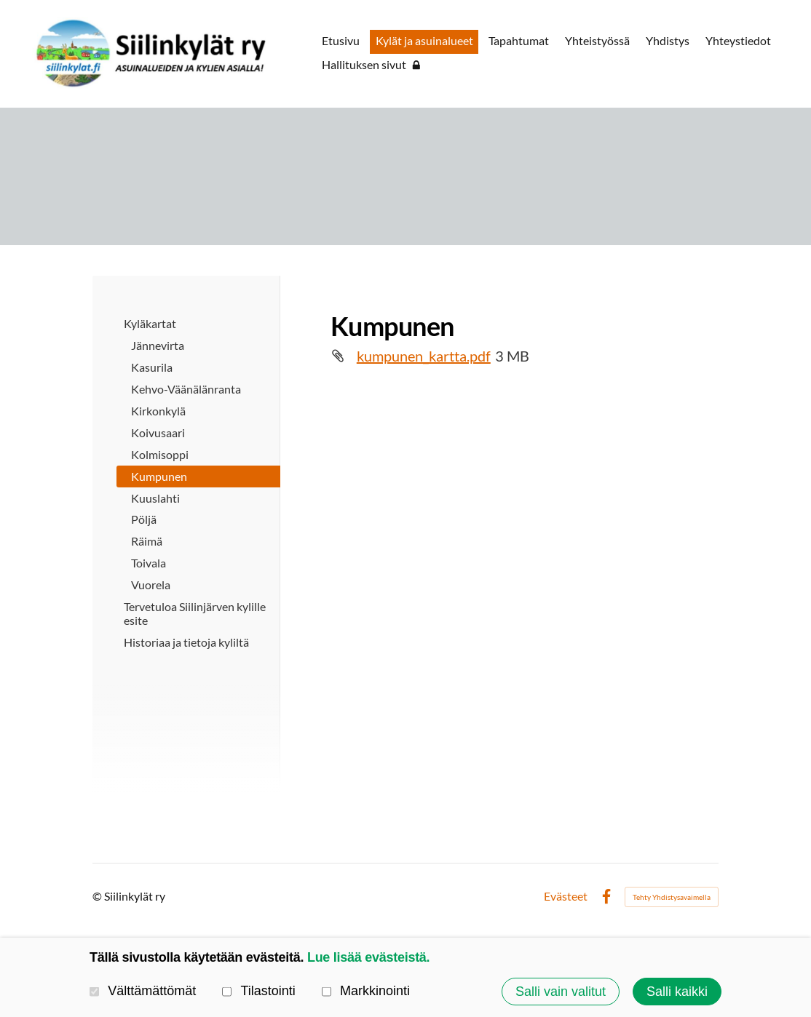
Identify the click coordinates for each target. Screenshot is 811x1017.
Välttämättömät (143, 991)
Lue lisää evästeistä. (368, 957)
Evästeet (566, 897)
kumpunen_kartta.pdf (424, 355)
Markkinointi (366, 991)
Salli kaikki (677, 991)
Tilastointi (259, 991)
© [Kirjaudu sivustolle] (98, 896)
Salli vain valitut (560, 991)
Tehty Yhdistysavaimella (672, 897)
